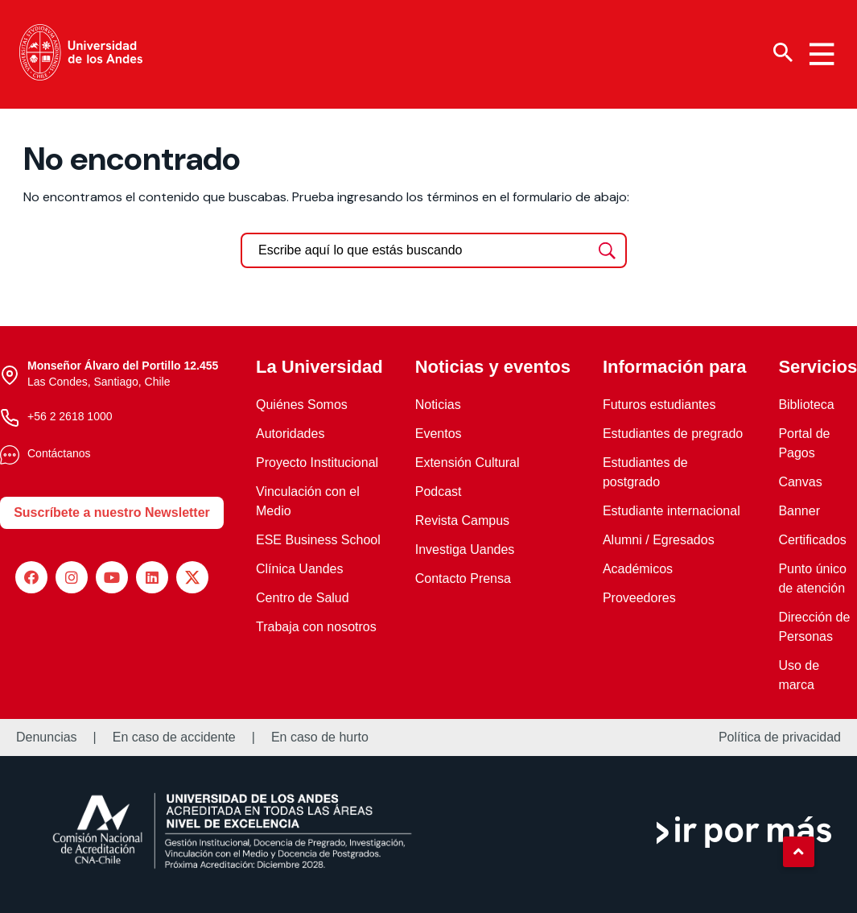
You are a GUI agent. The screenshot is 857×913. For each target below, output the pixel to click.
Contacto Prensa (463, 578)
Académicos (638, 569)
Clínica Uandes (300, 569)
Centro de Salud (302, 598)
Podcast (438, 491)
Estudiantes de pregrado (673, 433)
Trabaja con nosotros (316, 627)
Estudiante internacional (671, 511)
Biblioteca (806, 404)
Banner (799, 511)
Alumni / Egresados (659, 540)
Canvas (800, 482)
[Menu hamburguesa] (821, 54)
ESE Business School (318, 540)
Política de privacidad (780, 737)
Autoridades (290, 433)
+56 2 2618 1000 (70, 416)
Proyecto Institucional (317, 462)
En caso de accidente (174, 737)
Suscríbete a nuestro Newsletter (112, 512)
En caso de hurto (320, 737)
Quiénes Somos (302, 404)
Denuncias (46, 737)
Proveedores (639, 598)
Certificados (812, 540)
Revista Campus (462, 520)
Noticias (438, 404)
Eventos (438, 433)
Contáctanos (59, 453)
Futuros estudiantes (659, 404)
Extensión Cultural (467, 462)
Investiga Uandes (465, 549)
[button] (798, 852)
